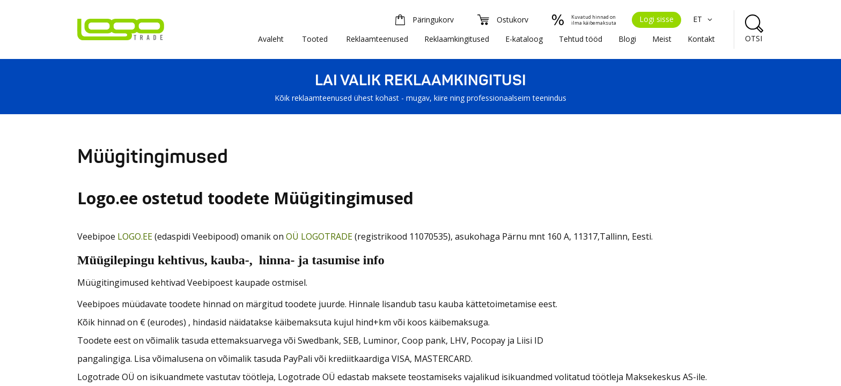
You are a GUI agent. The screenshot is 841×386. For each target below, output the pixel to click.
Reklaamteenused (377, 39)
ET (704, 19)
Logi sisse (656, 19)
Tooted (315, 39)
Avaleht (271, 39)
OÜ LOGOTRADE (319, 236)
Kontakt (701, 39)
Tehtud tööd (580, 39)
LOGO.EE (134, 236)
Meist (662, 39)
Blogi (627, 39)
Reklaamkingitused (456, 39)
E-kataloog (524, 39)
